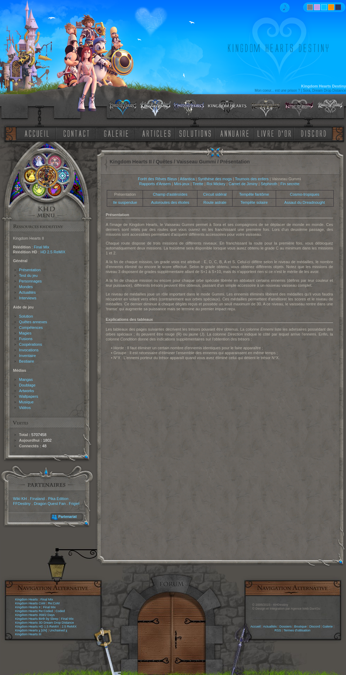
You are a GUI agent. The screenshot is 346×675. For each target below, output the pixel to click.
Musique (26, 402)
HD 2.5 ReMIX (52, 252)
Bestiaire (26, 361)
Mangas (26, 379)
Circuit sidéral (215, 194)
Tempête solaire (254, 202)
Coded (60, 611)
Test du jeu (28, 275)
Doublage (27, 385)
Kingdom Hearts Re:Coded (34, 611)
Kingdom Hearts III (28, 634)
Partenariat (67, 517)
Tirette (197, 184)
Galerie (327, 626)
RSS (278, 630)
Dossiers (285, 626)
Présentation (30, 270)
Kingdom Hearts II (27, 607)
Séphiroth (269, 184)
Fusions (26, 339)
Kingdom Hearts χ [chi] (31, 630)
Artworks (26, 391)
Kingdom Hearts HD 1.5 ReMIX (37, 626)
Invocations (29, 350)
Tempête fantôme (254, 194)
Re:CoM (53, 603)
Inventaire (27, 355)
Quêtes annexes (33, 322)
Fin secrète (289, 184)
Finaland (37, 498)
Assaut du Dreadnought (304, 202)
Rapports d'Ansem (155, 184)
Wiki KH (20, 498)
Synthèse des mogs (215, 179)
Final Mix (41, 247)
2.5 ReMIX (69, 626)
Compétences (31, 327)
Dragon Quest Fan (50, 503)
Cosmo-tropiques (304, 194)
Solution (26, 316)
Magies (25, 333)
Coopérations (30, 344)
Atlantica (187, 179)
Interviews (28, 298)
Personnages (30, 281)
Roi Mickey (216, 184)
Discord (314, 626)
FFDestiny (22, 503)
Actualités (27, 292)
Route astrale (214, 202)
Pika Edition (58, 498)
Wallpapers (28, 396)
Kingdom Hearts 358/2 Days (35, 615)
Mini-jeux (181, 184)
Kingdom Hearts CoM (30, 603)
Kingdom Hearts (26, 599)
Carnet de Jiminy (243, 184)
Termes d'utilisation (296, 630)
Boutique (300, 626)
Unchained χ (58, 630)
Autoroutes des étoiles (170, 202)
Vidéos (25, 407)
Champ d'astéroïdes (170, 194)
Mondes (26, 287)
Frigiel (74, 503)
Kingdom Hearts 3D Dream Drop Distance (44, 622)
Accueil (255, 626)
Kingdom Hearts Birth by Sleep (36, 619)
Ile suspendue (125, 202)
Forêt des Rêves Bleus (157, 179)
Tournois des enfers (252, 179)
